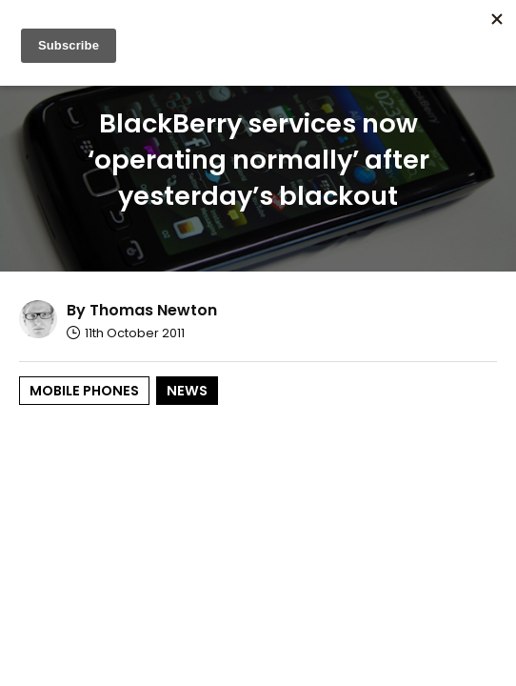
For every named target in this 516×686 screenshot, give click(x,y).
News (187, 390)
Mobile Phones (84, 390)
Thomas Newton (153, 310)
